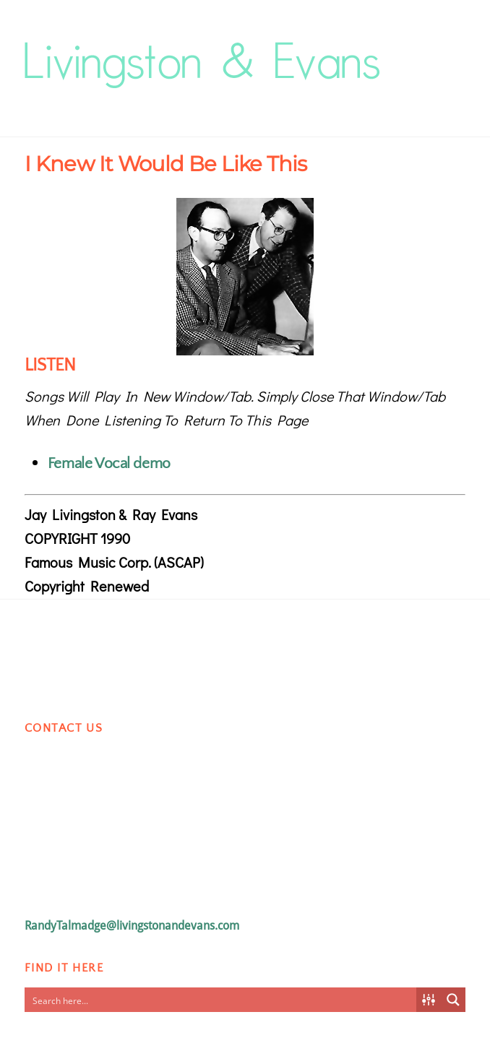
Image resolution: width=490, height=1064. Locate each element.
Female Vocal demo (109, 463)
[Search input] (221, 1000)
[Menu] (451, 48)
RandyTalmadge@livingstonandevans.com (132, 926)
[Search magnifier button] (453, 999)
